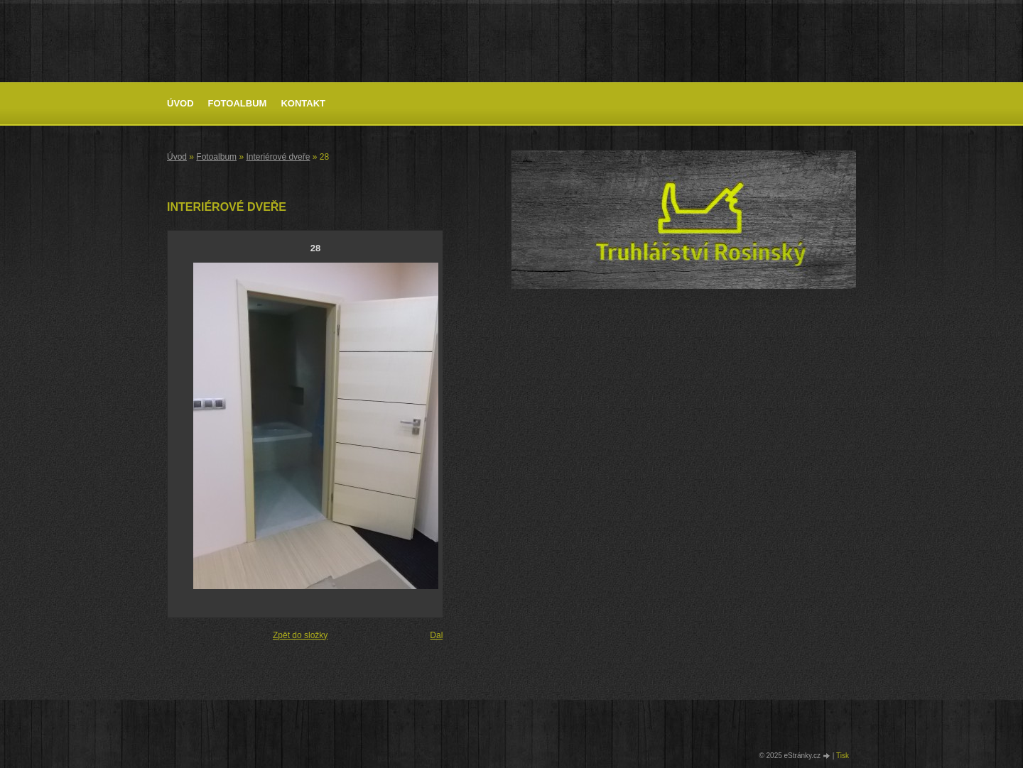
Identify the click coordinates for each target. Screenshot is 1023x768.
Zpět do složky (300, 635)
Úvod (180, 103)
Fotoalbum (237, 103)
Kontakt (303, 103)
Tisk (842, 755)
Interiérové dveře (278, 157)
